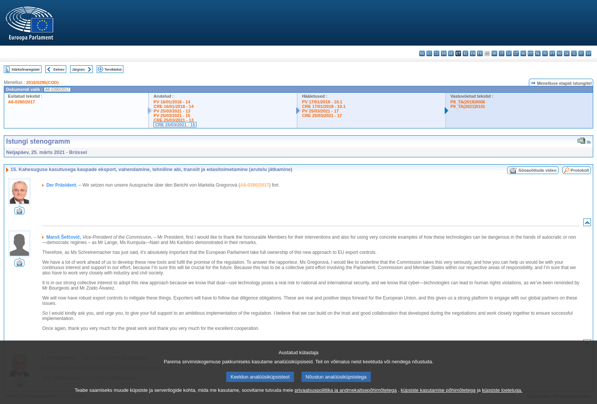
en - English (473, 53)
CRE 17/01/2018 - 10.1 (323, 106)
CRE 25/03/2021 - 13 (173, 120)
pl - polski (545, 53)
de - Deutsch (451, 53)
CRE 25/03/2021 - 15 (175, 124)
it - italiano (501, 53)
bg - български (422, 53)
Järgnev (78, 69)
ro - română (559, 53)
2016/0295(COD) (42, 82)
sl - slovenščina (574, 53)
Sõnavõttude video (537, 170)
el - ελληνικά (465, 53)
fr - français (480, 53)
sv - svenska (588, 53)
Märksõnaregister (26, 69)
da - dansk (444, 53)
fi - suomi (581, 53)
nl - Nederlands (538, 53)
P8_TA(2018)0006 (467, 102)
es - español (429, 53)
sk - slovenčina (567, 53)
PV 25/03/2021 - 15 (171, 115)
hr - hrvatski (494, 53)
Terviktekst (112, 69)
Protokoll (580, 170)
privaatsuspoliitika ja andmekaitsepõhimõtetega (346, 398)
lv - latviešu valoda (509, 53)
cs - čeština (436, 53)
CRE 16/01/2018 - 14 (173, 106)
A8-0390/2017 (21, 102)
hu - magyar (523, 53)
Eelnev (58, 69)
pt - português (552, 53)
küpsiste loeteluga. (502, 398)
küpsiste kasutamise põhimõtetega (438, 398)
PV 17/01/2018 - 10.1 (322, 102)
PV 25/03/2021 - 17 (320, 111)
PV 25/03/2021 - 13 (171, 111)
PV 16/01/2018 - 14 (171, 102)
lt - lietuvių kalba (516, 53)
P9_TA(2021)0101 (467, 106)
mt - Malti (530, 53)
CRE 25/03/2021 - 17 (322, 115)
